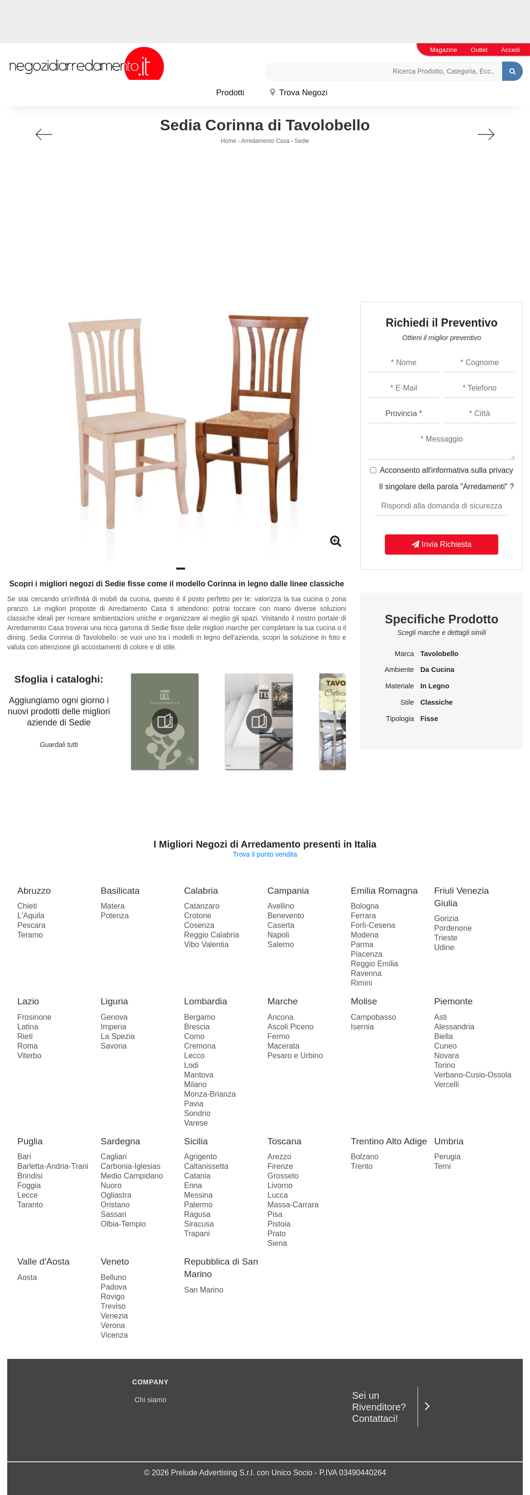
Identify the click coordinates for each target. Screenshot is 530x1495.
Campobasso (373, 1017)
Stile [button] (407, 702)
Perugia (447, 1157)
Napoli (278, 935)
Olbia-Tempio (123, 1224)
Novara (446, 1056)
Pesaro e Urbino (295, 1056)
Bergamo (199, 1017)
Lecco (194, 1056)
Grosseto (283, 1176)
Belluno (113, 1277)
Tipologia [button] (400, 718)
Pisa (275, 1214)
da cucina (437, 669)
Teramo (30, 935)
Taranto (30, 1205)
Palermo (198, 1205)
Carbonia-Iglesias (131, 1166)
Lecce (27, 1195)
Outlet (479, 49)
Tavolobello (439, 654)
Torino (445, 1065)
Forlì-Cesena (373, 925)
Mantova (198, 1075)
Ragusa (197, 1214)
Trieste (445, 938)
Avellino (281, 906)
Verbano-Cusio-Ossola (473, 1075)
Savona (114, 1046)
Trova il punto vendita (265, 854)
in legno (434, 686)
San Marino (203, 1290)
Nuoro (111, 1185)
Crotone (197, 916)
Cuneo (445, 1046)
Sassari (113, 1214)
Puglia (30, 1141)
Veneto (115, 1261)
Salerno (281, 944)
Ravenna (366, 973)
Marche (283, 1001)
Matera (113, 906)
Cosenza (199, 925)
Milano (195, 1084)
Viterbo (29, 1056)
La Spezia (118, 1036)
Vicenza (114, 1335)
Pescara (31, 925)
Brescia (197, 1027)
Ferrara (363, 916)
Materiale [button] (399, 686)
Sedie (302, 141)
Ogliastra (116, 1195)
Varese (196, 1123)
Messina (198, 1195)
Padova (114, 1287)
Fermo (279, 1036)
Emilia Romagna (384, 891)
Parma (362, 944)
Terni (442, 1166)
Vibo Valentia (206, 944)
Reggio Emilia (374, 964)
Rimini (361, 983)
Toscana (285, 1141)
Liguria (114, 1001)
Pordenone (453, 928)
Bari (24, 1157)
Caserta (281, 925)
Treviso (113, 1306)
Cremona (200, 1046)
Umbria (449, 1141)
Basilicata (120, 891)
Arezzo (280, 1157)
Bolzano (365, 1157)
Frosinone (34, 1017)
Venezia (114, 1316)
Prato (277, 1233)
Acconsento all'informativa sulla (446, 470)
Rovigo (113, 1296)
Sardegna (120, 1141)
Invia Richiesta (442, 544)
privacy (501, 470)
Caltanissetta (206, 1166)
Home (228, 141)
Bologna (365, 906)
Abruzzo (34, 891)
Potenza (115, 916)
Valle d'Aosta (43, 1261)
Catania (197, 1176)
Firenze (280, 1166)
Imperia (113, 1027)
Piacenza (366, 954)
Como (194, 1036)
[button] (180, 569)
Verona (113, 1325)
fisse (429, 718)
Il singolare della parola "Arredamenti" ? (446, 486)
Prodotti (230, 92)
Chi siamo (151, 1399)
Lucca (278, 1195)
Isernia (362, 1027)
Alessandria (454, 1027)
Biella (443, 1036)
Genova (114, 1017)
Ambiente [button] (399, 669)
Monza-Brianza (210, 1094)
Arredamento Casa (265, 141)
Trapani (197, 1233)
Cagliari (114, 1157)
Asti (440, 1017)
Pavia (193, 1104)
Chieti (27, 906)
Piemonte (453, 1001)
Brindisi (29, 1176)
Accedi (510, 49)
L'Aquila (30, 916)
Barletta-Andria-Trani (52, 1166)
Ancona (281, 1017)
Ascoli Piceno (291, 1027)
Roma (27, 1046)
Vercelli (446, 1084)
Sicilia (196, 1141)
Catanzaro (202, 906)
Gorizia (446, 918)
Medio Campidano (132, 1176)
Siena (277, 1243)
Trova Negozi (299, 92)
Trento (362, 1166)
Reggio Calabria (211, 935)
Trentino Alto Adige (389, 1141)
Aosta (27, 1277)
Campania (288, 891)
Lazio (28, 1001)
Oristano (115, 1205)
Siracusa (199, 1224)
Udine (444, 947)
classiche (436, 702)
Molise (364, 1001)
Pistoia (279, 1224)
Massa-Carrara (293, 1205)
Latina (27, 1027)
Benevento (286, 916)
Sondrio (197, 1113)
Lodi (191, 1065)
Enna (193, 1185)
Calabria (201, 891)
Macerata (284, 1046)
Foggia (29, 1185)
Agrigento (200, 1157)
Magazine (443, 49)
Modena (365, 935)
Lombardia (205, 1001)
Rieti (25, 1036)
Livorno (280, 1185)
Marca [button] (404, 654)
